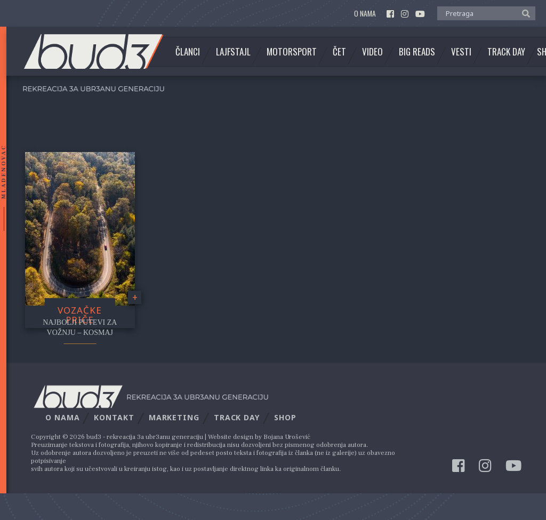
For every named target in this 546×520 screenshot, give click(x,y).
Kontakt (114, 417)
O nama (365, 14)
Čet (339, 51)
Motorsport (292, 51)
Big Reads (417, 51)
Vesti (461, 51)
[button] (523, 13)
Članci (187, 51)
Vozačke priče (80, 315)
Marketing (174, 417)
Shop (285, 417)
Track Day (506, 51)
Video (372, 51)
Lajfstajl (233, 51)
